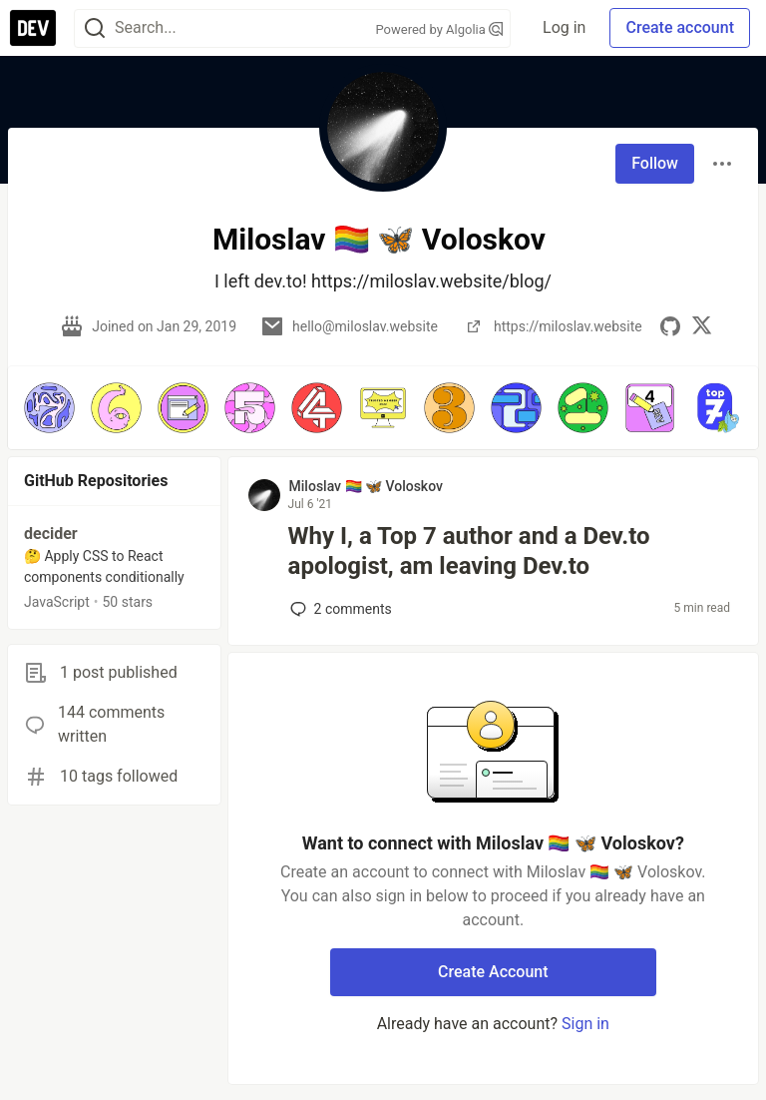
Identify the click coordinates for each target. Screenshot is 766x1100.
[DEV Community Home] (33, 28)
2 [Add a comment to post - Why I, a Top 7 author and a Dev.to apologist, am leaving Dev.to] (339, 609)
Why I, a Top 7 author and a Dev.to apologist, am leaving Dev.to (469, 551)
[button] (49, 407)
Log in (564, 27)
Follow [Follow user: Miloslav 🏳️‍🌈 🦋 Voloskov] (654, 163)
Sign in (585, 1023)
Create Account (493, 971)
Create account (679, 27)
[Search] (95, 28)
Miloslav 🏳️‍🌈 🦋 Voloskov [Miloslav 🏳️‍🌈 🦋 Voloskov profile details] (366, 486)
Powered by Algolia (440, 29)
